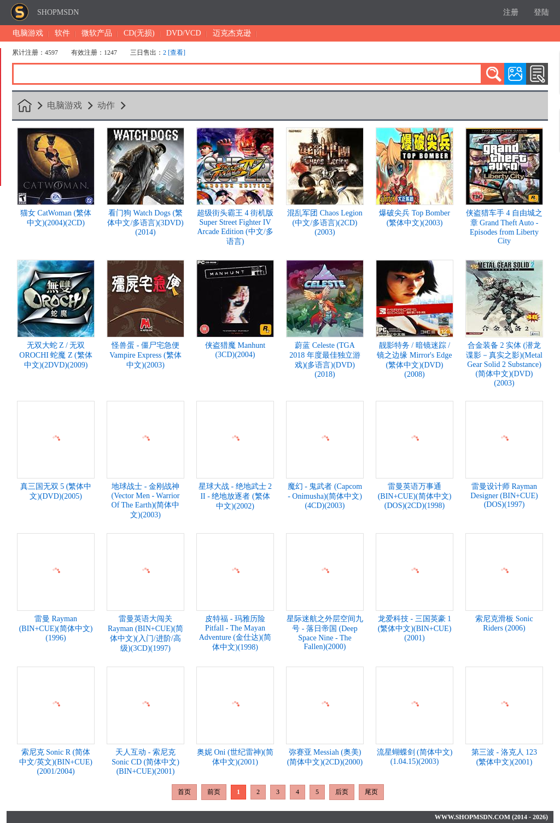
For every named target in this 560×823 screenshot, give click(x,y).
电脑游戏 (28, 33)
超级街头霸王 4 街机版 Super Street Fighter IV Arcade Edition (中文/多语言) (235, 227)
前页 (213, 792)
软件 (62, 33)
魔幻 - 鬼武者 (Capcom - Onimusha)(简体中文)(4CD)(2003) (325, 496)
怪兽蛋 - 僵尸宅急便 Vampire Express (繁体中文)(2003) (145, 355)
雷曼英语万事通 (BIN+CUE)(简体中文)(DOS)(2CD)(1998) (415, 496)
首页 (184, 792)
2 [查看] (174, 52)
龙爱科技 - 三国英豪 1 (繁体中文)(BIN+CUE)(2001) (415, 628)
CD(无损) (139, 33)
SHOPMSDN (58, 12)
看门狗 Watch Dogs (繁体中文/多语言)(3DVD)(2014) (145, 222)
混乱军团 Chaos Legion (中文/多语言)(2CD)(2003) (325, 222)
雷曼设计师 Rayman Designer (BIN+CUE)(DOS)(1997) (504, 495)
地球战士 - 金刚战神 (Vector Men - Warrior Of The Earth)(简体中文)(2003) (146, 500)
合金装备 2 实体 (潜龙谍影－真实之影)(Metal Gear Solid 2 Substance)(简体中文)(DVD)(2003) (504, 364)
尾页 (371, 792)
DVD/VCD (183, 33)
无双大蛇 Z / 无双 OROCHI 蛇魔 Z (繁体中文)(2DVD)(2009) (55, 355)
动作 (106, 105)
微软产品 (96, 33)
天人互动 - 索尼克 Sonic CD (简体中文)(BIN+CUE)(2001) (145, 761)
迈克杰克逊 (232, 33)
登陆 (541, 12)
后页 (341, 792)
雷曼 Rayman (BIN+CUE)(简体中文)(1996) (56, 628)
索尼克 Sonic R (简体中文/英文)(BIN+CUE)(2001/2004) (55, 761)
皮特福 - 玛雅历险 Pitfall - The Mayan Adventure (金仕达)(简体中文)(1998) (235, 633)
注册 (510, 12)
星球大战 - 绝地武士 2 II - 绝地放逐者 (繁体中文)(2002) (235, 496)
